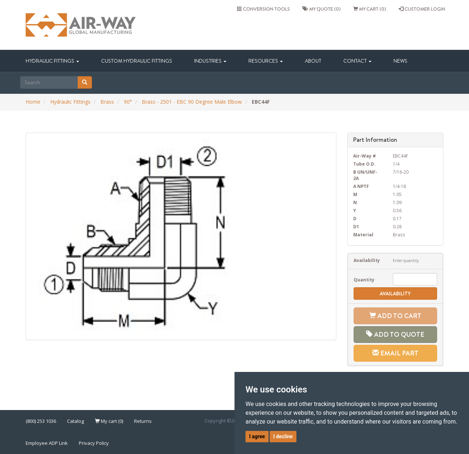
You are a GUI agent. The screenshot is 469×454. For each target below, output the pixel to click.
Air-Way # (364, 156)
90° (128, 101)
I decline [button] (283, 436)
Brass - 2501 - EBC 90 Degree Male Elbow (192, 101)
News (400, 60)
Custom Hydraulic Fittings (136, 60)
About (313, 60)
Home (33, 101)
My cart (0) (369, 8)
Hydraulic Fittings (52, 60)
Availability (367, 260)
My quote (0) (321, 8)
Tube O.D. (364, 164)
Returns (143, 421)
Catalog (75, 421)
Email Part (395, 353)
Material (363, 234)
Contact (357, 60)
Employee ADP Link (47, 443)
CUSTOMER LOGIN (422, 8)
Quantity (364, 280)
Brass (107, 101)
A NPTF (361, 186)
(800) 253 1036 (41, 421)
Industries (210, 60)
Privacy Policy (94, 443)
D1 (356, 226)
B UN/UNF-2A (365, 175)
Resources (265, 60)
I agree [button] (257, 436)
